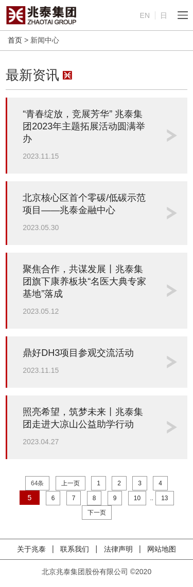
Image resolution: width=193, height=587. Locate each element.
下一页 (96, 512)
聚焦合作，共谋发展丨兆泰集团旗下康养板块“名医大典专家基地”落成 (84, 281)
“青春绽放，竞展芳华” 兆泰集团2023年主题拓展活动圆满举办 (84, 126)
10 (137, 498)
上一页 (70, 483)
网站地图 (161, 549)
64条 (37, 483)
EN (145, 15)
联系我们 (75, 549)
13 (164, 498)
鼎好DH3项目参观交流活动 (78, 353)
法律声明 (119, 549)
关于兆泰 (32, 549)
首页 (15, 40)
